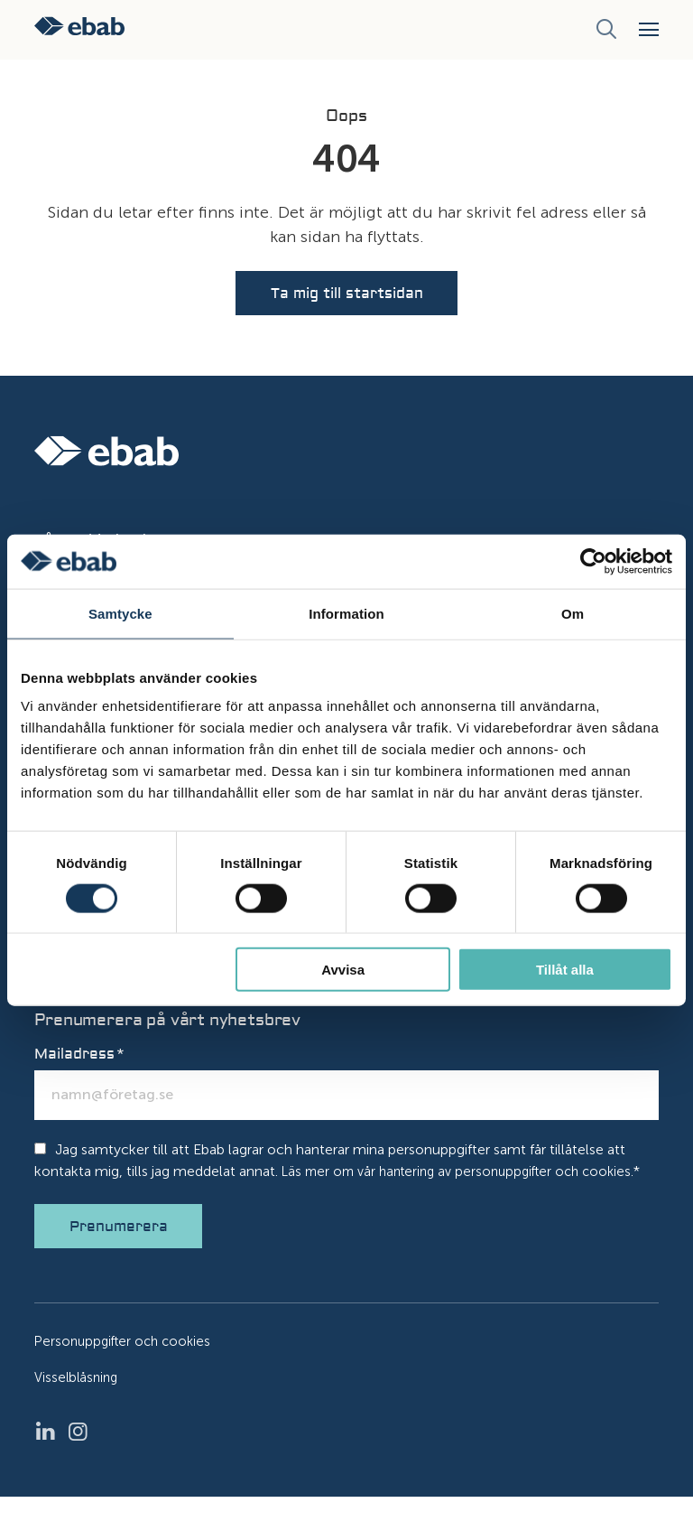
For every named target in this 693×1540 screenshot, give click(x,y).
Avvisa (343, 969)
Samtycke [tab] (120, 613)
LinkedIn (50, 1475)
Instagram (83, 1475)
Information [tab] (346, 613)
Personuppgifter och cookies (127, 1384)
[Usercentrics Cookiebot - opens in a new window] (593, 560)
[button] (649, 29)
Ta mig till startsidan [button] (347, 299)
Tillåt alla (565, 969)
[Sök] (606, 29)
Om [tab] (572, 613)
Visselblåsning (78, 1420)
